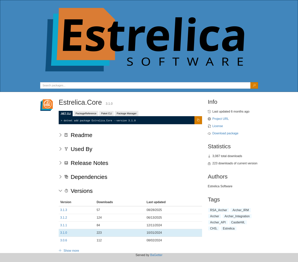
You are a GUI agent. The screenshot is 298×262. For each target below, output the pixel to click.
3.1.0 (63, 232)
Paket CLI (106, 113)
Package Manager (126, 113)
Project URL (220, 118)
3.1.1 (63, 225)
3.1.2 (63, 217)
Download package (225, 133)
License (217, 126)
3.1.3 (63, 210)
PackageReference (86, 113)
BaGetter (156, 255)
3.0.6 (63, 240)
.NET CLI (66, 113)
